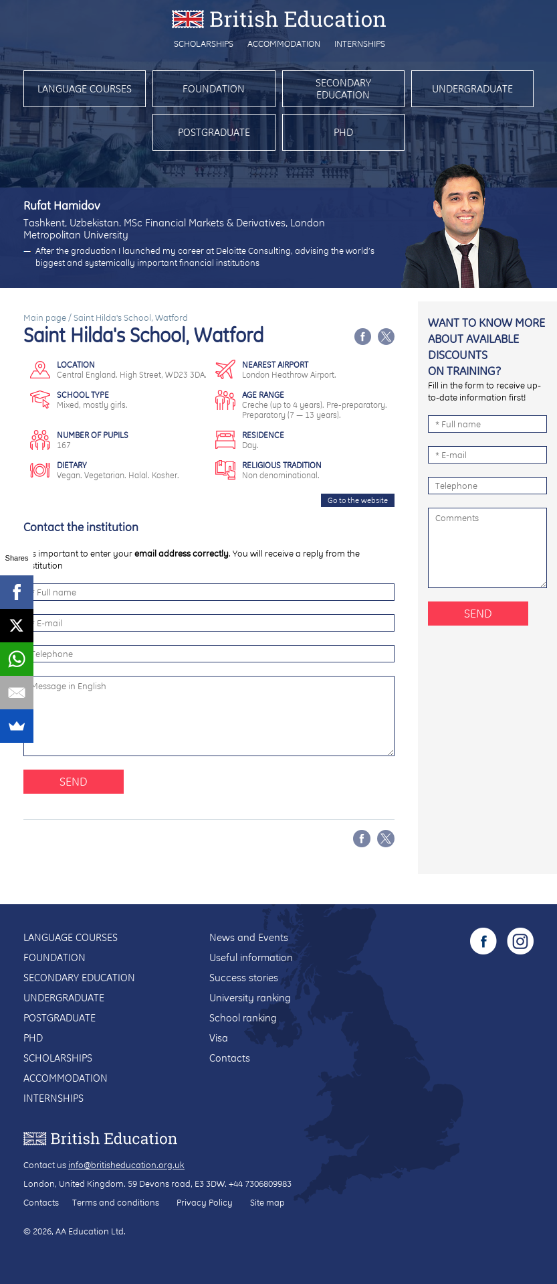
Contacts (229, 1058)
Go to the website (358, 500)
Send (74, 781)
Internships (359, 43)
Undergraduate (472, 88)
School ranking (243, 1017)
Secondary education (343, 88)
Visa (218, 1037)
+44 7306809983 (260, 1183)
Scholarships (203, 43)
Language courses (84, 88)
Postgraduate (214, 132)
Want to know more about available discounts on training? (486, 346)
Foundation (214, 88)
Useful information (251, 957)
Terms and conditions (115, 1202)
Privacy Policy (205, 1202)
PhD (343, 132)
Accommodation (283, 43)
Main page (44, 317)
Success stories (243, 977)
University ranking (250, 997)
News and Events (248, 937)
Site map (267, 1202)
